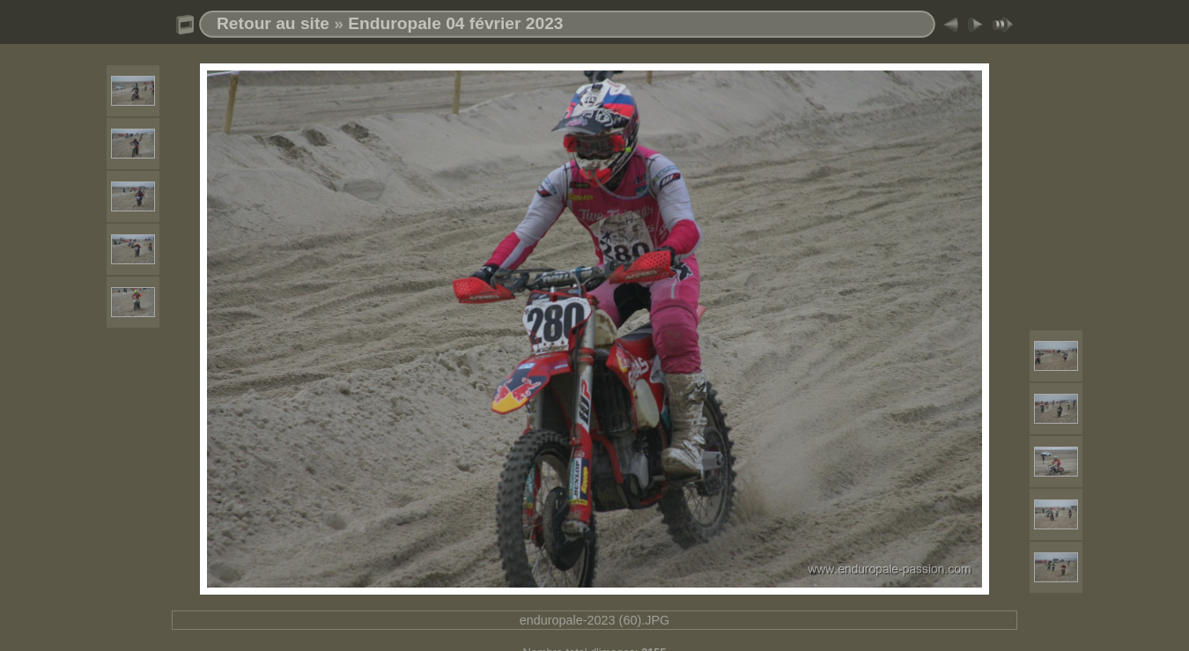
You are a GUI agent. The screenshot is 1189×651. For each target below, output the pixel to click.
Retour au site (273, 23)
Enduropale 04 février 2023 (455, 23)
